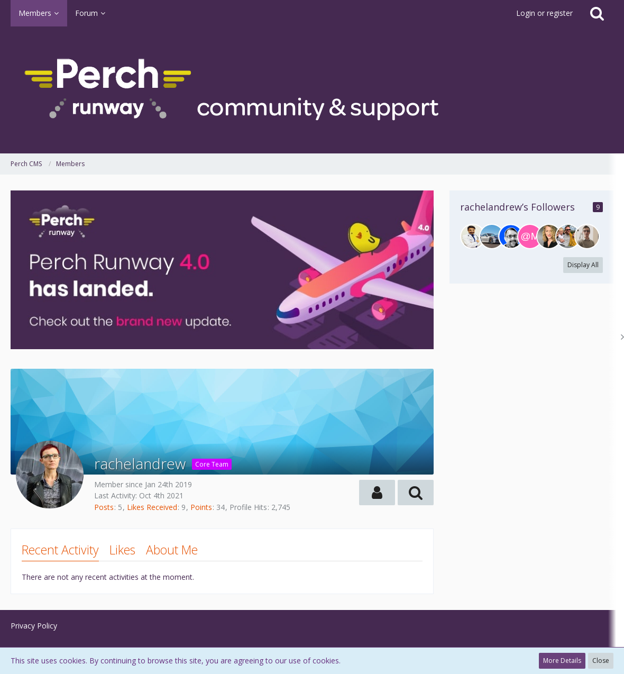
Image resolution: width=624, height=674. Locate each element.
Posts (104, 507)
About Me (172, 549)
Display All (583, 264)
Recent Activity (60, 549)
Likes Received (152, 507)
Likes (122, 549)
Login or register (544, 13)
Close (600, 660)
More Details (562, 660)
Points (201, 507)
